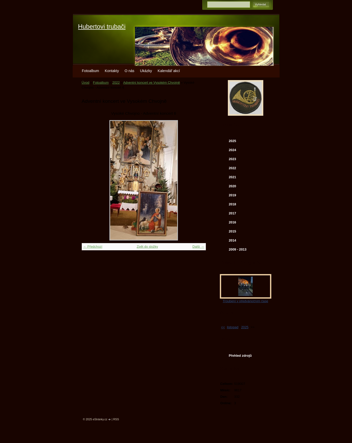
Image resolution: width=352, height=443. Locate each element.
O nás (129, 71)
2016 (232, 222)
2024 (232, 150)
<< (223, 327)
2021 (232, 177)
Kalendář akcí (169, 71)
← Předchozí (92, 246)
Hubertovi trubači (102, 26)
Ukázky (146, 71)
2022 (115, 82)
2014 (232, 240)
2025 (232, 141)
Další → (198, 246)
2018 (232, 204)
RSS (116, 419)
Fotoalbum (90, 71)
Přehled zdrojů (240, 355)
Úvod (85, 82)
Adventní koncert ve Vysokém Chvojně (151, 82)
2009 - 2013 (237, 249)
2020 (232, 186)
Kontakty (112, 71)
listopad (232, 327)
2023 (232, 159)
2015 (232, 231)
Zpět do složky (147, 246)
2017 (232, 213)
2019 (232, 195)
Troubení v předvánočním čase (245, 301)
